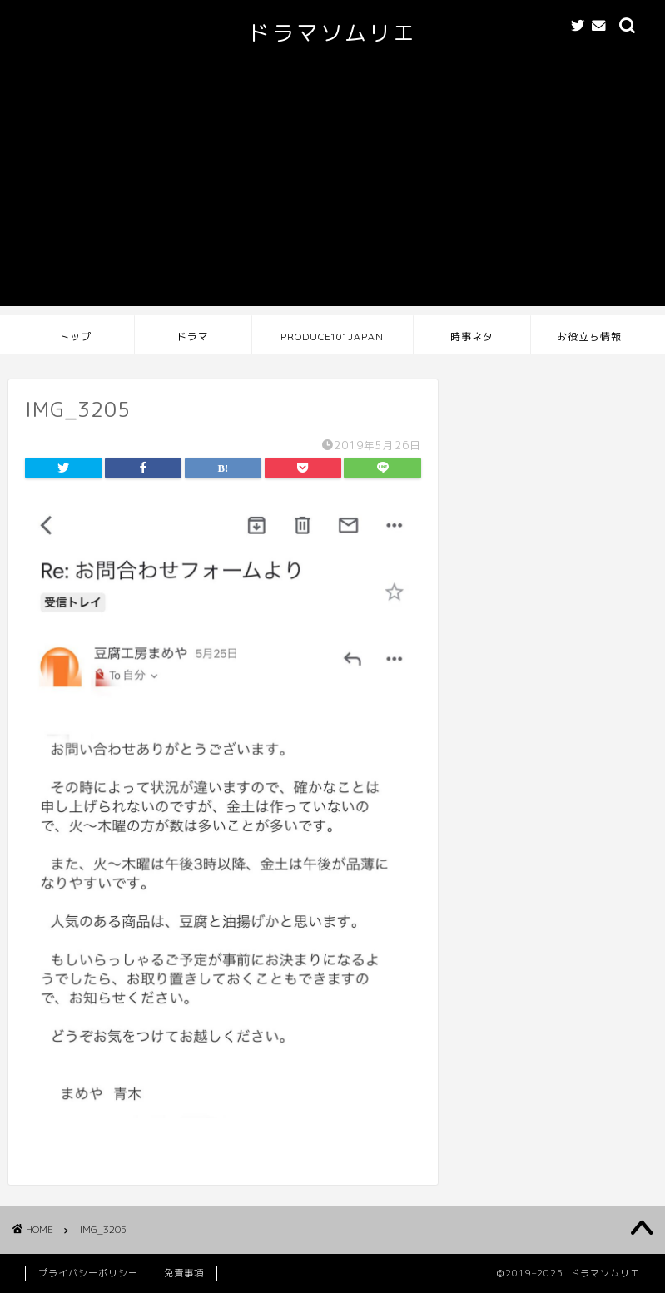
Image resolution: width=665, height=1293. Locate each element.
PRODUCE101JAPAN (332, 336)
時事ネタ (472, 336)
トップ (75, 336)
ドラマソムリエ (332, 32)
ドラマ (192, 336)
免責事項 (184, 1273)
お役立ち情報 (589, 336)
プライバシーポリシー (88, 1273)
